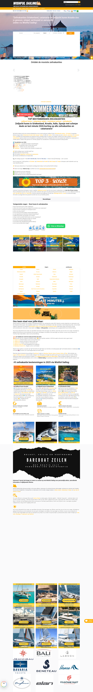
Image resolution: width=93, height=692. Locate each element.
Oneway (47, 677)
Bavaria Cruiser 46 (18, 314)
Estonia (37, 239)
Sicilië (66, 362)
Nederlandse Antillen (21, 242)
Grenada (38, 247)
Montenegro (21, 254)
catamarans (35, 124)
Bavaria (50, 323)
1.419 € (35, 63)
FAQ (47, 680)
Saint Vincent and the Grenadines (37, 259)
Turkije (41, 105)
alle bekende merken (60, 103)
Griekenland (26, 105)
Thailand (38, 261)
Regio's (27, 8)
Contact (43, 8)
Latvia (21, 251)
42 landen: (32, 131)
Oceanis (58, 323)
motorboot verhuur (54, 92)
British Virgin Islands (38, 244)
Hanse (54, 323)
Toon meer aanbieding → (46, 72)
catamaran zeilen (39, 92)
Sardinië (63, 362)
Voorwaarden (71, 688)
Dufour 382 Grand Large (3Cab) (20, 57)
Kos (40, 362)
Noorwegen (54, 254)
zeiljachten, (23, 124)
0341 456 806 (17, 10)
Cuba (54, 244)
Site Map (78, 688)
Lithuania (38, 251)
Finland (54, 239)
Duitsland (71, 244)
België (71, 242)
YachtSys (25, 690)
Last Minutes (48, 676)
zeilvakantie (67, 92)
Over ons (31, 676)
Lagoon (15, 325)
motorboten (28, 124)
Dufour (62, 323)
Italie (56, 460)
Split (33, 362)
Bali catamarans (22, 325)
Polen (71, 254)
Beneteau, (46, 323)
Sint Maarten (21, 259)
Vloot (39, 8)
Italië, (50, 131)
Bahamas (54, 242)
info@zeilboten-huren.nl (17, 676)
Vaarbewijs (32, 680)
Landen (23, 8)
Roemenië (54, 256)
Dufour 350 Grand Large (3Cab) (54, 57)
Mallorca (17, 117)
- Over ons (54, 10)
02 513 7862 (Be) (42, 129)
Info (36, 8)
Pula (22, 362)
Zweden (37, 264)
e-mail (64, 163)
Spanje (37, 105)
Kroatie (59, 460)
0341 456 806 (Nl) (32, 129)
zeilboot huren (26, 92)
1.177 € (18, 62)
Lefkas (37, 362)
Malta (54, 251)
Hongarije (21, 249)
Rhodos (45, 362)
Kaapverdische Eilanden (54, 249)
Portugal (38, 256)
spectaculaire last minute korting (47, 139)
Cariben (50, 105)
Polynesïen (21, 256)
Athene (54, 361)
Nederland (38, 254)
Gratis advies (49, 10)
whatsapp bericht (58, 163)
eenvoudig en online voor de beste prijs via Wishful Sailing (43, 296)
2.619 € (69, 62)
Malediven (71, 239)
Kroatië (31, 105)
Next (79, 51)
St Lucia (37, 242)
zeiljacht (65, 105)
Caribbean (17, 118)
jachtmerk (36, 323)
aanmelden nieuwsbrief (70, 674)
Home (14, 8)
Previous (14, 51)
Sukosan (26, 362)
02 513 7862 (23, 10)
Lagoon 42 (17, 310)
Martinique (71, 251)
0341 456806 (78, 4)
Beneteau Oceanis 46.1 (20, 316)
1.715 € (52, 63)
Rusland (71, 256)
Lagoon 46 (17, 311)
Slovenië (71, 259)
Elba (59, 362)
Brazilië (21, 244)
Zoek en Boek (18, 8)
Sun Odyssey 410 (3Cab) (70, 57)
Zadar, (30, 362)
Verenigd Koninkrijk (21, 264)
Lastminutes (32, 8)
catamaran (69, 105)
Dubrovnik (17, 364)
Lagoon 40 (17, 313)
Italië (34, 105)
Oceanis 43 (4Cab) (34, 57)
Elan (66, 323)
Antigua (21, 239)
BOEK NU (21, 67)
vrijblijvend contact (41, 160)
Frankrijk (21, 247)
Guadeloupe (71, 247)
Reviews (31, 679)
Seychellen (54, 259)
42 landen (68, 103)
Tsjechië (54, 261)
